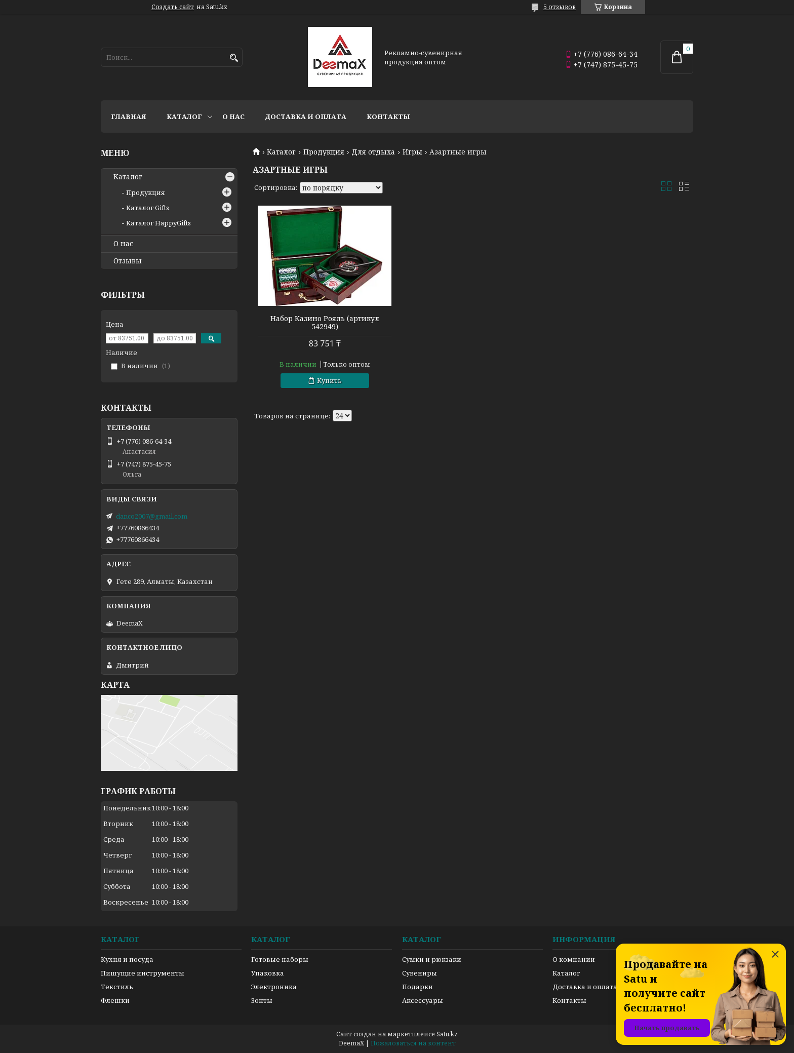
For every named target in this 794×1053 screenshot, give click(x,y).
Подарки (417, 986)
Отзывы (127, 260)
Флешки (115, 1000)
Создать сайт (172, 7)
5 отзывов (559, 7)
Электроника (274, 986)
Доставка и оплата (305, 116)
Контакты (388, 116)
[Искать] (234, 58)
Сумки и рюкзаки (431, 959)
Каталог (184, 116)
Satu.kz (447, 1034)
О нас (233, 116)
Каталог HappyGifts (158, 222)
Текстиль (117, 986)
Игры (412, 152)
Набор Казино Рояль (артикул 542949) (323, 323)
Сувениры (419, 973)
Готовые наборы (279, 959)
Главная (128, 116)
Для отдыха (373, 152)
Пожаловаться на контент (413, 1043)
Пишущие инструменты (142, 973)
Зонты (261, 1000)
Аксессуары (422, 1000)
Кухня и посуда (127, 959)
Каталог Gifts (147, 207)
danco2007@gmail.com (151, 516)
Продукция (323, 152)
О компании (573, 959)
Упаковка (267, 973)
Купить (327, 380)
